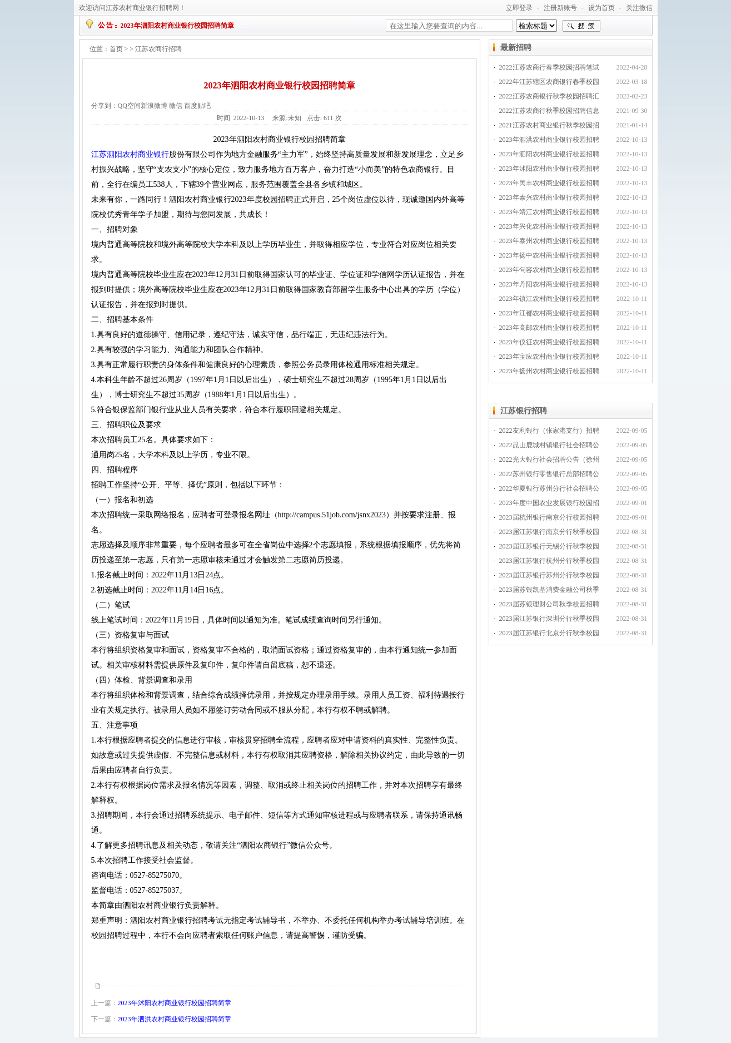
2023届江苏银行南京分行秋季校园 (549, 532)
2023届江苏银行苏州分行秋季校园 (549, 575)
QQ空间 (129, 106)
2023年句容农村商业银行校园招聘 (549, 270)
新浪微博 (154, 106)
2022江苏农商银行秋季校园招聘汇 (549, 96)
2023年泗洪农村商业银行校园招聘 (549, 140)
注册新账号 (560, 8)
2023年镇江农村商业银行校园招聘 (549, 299)
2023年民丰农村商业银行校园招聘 (549, 183)
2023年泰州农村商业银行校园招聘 (549, 241)
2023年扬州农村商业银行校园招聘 (549, 371)
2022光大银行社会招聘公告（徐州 (549, 459)
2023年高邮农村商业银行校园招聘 (549, 328)
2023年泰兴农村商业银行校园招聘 (549, 197)
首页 (116, 49)
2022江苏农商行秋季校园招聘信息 (549, 111)
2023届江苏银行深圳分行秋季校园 (549, 618)
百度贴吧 (197, 106)
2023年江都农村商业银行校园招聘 (549, 313)
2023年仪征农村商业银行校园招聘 (549, 342)
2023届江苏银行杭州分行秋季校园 (549, 561)
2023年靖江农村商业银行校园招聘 (549, 212)
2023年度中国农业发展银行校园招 (549, 503)
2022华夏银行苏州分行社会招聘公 (549, 488)
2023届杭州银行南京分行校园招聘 (549, 517)
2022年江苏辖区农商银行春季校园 (549, 82)
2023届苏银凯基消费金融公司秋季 (549, 590)
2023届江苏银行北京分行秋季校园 (549, 633)
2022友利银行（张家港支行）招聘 (549, 430)
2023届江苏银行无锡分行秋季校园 (549, 546)
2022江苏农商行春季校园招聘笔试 (549, 67)
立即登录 (519, 8)
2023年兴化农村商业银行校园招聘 (549, 226)
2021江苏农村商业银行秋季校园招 (549, 125)
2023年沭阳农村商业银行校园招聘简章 (174, 1003)
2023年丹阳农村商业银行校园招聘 (549, 284)
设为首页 (601, 8)
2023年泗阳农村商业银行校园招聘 (549, 154)
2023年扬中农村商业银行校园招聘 (549, 255)
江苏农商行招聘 (158, 49)
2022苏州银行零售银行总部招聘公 (549, 474)
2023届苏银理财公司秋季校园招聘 (549, 604)
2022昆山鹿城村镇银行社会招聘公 (549, 445)
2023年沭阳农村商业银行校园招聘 (549, 168)
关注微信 (639, 8)
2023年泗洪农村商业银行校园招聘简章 (174, 1019)
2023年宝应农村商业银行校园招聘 (549, 356)
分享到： (104, 106)
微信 (175, 106)
